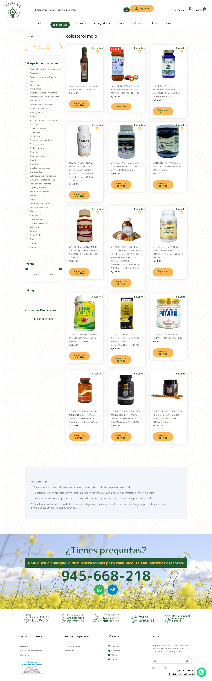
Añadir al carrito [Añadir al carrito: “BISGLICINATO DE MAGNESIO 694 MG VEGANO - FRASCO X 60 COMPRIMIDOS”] (163, 111)
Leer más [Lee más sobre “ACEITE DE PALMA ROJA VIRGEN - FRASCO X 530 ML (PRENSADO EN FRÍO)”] (121, 106)
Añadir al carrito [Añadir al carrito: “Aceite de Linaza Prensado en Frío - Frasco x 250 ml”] (79, 104)
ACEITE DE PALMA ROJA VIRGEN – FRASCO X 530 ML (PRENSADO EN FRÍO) (125, 89)
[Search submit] (126, 9)
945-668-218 (106, 575)
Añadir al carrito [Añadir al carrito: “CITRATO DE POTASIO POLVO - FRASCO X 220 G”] (163, 352)
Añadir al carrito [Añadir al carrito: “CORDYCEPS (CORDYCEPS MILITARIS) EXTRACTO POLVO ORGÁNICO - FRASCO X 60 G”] (163, 436)
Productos (60, 24)
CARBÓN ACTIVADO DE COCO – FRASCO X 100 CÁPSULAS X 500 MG (124, 166)
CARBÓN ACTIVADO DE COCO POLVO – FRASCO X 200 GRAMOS (167, 166)
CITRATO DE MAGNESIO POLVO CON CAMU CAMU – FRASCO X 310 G (84, 338)
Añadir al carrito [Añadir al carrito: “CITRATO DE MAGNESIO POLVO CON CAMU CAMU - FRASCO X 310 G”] (79, 356)
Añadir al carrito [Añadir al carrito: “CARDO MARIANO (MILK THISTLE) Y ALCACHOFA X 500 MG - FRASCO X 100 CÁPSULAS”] (79, 272)
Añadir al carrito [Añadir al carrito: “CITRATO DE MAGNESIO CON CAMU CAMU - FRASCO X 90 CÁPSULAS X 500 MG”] (163, 272)
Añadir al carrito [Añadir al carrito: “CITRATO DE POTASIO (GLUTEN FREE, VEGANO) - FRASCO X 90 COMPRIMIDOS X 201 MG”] (121, 359)
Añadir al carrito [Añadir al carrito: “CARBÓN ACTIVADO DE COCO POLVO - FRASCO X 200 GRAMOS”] (163, 184)
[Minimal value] (43, 269)
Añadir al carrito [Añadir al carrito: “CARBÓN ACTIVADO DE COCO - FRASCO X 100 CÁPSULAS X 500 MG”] (121, 184)
